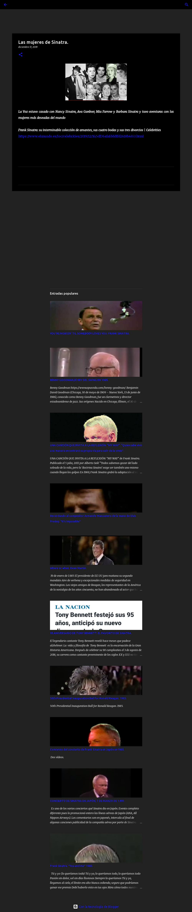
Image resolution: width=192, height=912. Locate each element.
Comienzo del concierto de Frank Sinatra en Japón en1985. (87, 749)
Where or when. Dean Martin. (68, 568)
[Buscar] (16, 4)
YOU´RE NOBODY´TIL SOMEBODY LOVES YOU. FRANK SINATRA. (90, 333)
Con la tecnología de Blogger (96, 906)
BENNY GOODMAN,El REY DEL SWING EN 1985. (79, 380)
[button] (20, 54)
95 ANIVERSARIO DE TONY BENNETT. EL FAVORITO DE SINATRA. (91, 633)
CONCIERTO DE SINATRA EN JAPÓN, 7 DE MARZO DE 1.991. (87, 800)
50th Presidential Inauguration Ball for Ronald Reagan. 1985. (88, 698)
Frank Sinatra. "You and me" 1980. (71, 865)
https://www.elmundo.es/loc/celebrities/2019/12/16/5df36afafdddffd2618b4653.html (81, 136)
